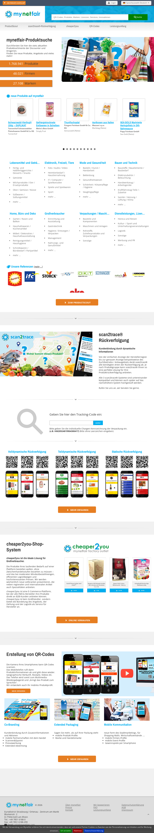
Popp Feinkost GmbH (129, 131)
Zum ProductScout (77, 302)
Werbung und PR (126, 240)
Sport (50, 192)
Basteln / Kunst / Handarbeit (91, 169)
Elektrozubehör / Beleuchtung (126, 176)
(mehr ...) (38, 266)
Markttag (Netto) (99, 128)
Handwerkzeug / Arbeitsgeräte (126, 183)
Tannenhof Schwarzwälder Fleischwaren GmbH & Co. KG (21, 129)
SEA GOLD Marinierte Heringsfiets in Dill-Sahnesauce (131, 125)
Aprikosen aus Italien (103, 122)
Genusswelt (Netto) (72, 130)
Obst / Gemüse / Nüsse (24, 189)
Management (54, 238)
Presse (68, 807)
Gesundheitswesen (92, 179)
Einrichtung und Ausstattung (56, 220)
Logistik (121, 230)
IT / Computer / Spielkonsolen (55, 181)
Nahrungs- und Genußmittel (55, 244)
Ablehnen (78, 830)
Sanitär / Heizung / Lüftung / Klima (127, 198)
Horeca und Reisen (127, 218)
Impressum (127, 810)
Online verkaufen (77, 620)
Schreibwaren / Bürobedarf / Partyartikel (25, 249)
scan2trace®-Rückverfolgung (42, 26)
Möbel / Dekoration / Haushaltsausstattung (24, 234)
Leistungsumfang (118, 26)
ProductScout (11, 26)
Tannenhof (12, 134)
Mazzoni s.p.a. (98, 125)
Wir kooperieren (101, 804)
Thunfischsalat (72, 122)
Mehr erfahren (77, 510)
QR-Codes (94, 26)
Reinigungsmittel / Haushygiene (22, 242)
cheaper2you (72, 26)
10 (95, 149)
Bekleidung (88, 175)
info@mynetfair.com (24, 824)
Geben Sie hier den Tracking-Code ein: (75, 414)
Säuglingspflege (91, 192)
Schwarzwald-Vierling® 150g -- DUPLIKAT (19, 124)
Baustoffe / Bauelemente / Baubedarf (131, 169)
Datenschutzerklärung (94, 830)
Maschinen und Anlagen (95, 226)
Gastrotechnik (55, 226)
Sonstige (87, 240)
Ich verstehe (66, 830)
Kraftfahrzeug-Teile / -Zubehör (129, 191)
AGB (124, 807)
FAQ (95, 807)
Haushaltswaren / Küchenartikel (22, 227)
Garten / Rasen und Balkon (23, 220)
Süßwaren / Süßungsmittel (20, 195)
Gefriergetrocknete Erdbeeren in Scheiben (48, 124)
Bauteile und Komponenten (90, 220)
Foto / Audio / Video (57, 167)
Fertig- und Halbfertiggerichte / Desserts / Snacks (23, 170)
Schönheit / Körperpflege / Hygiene (95, 186)
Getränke (17, 177)
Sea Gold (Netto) (127, 134)
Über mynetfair (73, 804)
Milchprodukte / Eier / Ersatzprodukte (24, 183)
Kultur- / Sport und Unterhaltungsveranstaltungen (131, 224)
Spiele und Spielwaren (59, 187)
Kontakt (69, 810)
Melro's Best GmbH (44, 128)
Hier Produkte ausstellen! (15, 2)
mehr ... (17, 201)
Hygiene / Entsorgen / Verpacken (59, 232)
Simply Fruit (41, 131)
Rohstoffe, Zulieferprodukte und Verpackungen (94, 233)
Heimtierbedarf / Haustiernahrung (56, 174)
